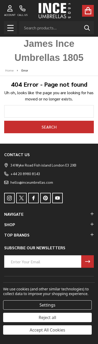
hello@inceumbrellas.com (28, 182)
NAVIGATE (49, 214)
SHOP (49, 224)
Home (9, 70)
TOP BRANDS (49, 235)
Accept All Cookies (47, 330)
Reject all (47, 317)
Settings (47, 305)
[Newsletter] (87, 261)
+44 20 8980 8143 (22, 173)
